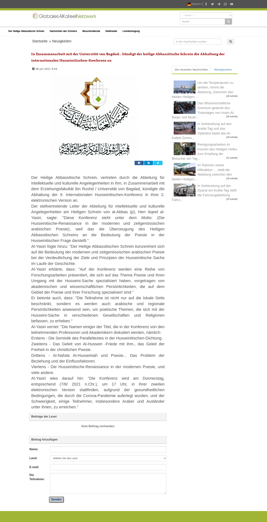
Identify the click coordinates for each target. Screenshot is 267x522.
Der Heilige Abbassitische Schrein (26, 31)
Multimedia (111, 31)
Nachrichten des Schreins (63, 31)
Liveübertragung (131, 31)
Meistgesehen (223, 69)
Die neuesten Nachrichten (191, 69)
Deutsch (195, 4)
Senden (56, 499)
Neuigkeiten (62, 41)
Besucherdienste (91, 31)
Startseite (39, 41)
